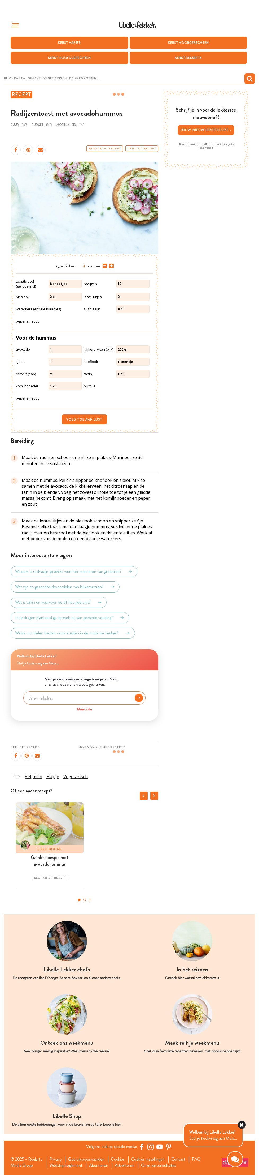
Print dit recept (142, 149)
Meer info (84, 709)
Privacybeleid (206, 147)
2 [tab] (84, 900)
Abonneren (98, 1165)
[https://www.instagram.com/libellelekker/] (150, 1146)
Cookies (118, 1159)
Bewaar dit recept (105, 149)
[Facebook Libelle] (141, 1146)
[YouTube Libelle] (159, 1146)
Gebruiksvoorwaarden (86, 1159)
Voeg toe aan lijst (84, 419)
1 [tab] (79, 900)
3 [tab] (90, 900)
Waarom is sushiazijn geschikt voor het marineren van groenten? (74, 571)
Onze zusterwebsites (158, 1165)
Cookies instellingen (148, 1159)
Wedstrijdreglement (66, 1165)
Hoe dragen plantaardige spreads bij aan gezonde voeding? (70, 618)
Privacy (56, 1159)
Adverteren (124, 1165)
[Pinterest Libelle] (168, 1146)
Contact (178, 1159)
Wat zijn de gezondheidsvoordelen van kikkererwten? (65, 587)
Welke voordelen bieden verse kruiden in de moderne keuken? (72, 633)
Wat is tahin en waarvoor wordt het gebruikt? (58, 602)
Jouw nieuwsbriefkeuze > (206, 129)
